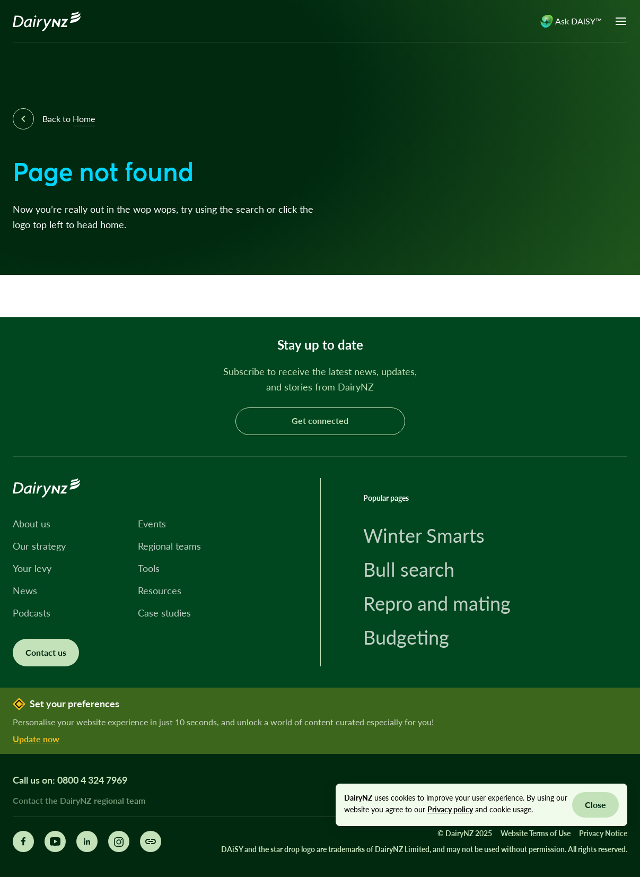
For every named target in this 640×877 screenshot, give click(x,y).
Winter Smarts (424, 535)
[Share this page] (150, 841)
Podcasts (31, 613)
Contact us (45, 652)
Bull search (408, 569)
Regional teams (169, 546)
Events (152, 523)
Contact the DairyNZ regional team (79, 800)
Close (595, 805)
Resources (159, 590)
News (25, 590)
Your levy (32, 568)
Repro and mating (437, 603)
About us (31, 523)
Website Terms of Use (536, 833)
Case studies (164, 613)
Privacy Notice (603, 833)
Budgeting (406, 637)
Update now (36, 739)
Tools (149, 568)
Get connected (320, 420)
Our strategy (39, 546)
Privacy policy (450, 809)
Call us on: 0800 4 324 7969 (70, 780)
